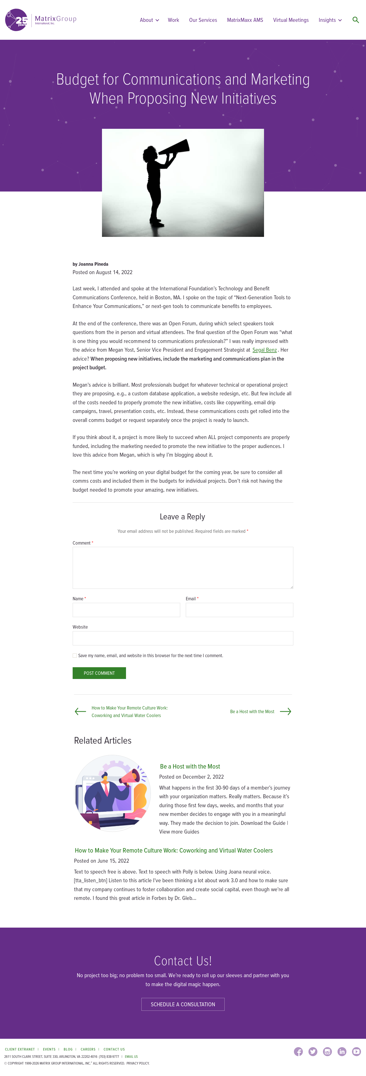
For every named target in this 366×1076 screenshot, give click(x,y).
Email (192, 598)
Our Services (203, 20)
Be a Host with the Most (190, 766)
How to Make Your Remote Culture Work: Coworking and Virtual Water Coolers (174, 850)
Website (80, 627)
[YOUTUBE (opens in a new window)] (356, 1051)
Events (49, 1049)
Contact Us (114, 1049)
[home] (40, 20)
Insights (327, 20)
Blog (68, 1049)
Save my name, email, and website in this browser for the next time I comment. (150, 655)
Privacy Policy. (138, 1063)
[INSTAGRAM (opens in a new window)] (327, 1051)
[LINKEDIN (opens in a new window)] (342, 1051)
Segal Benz (265, 349)
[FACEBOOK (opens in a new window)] (298, 1051)
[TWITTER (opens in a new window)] (313, 1051)
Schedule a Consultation (183, 1004)
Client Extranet (20, 1049)
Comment (83, 543)
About (146, 20)
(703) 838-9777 (109, 1056)
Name (79, 598)
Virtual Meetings (291, 20)
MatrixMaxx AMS (245, 20)
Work (173, 20)
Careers (88, 1049)
